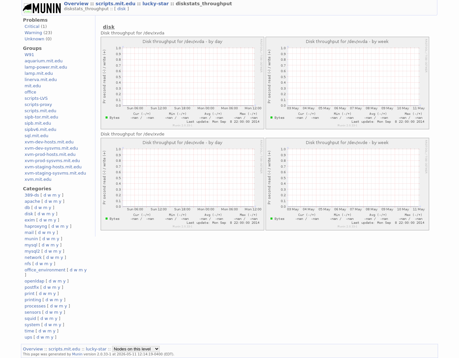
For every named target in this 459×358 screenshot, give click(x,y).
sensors (33, 312)
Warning (33, 32)
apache (32, 201)
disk (122, 8)
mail (29, 232)
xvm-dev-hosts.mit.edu (49, 141)
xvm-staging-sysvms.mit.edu (55, 173)
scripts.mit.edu (116, 3)
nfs (28, 263)
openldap (34, 281)
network (33, 257)
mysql (31, 244)
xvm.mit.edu (38, 179)
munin (31, 238)
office (30, 92)
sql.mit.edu (37, 135)
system (32, 324)
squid (30, 318)
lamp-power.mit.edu (46, 67)
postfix (32, 287)
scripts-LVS (36, 98)
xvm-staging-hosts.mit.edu (53, 166)
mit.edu (33, 85)
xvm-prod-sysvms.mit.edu (52, 160)
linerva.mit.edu (41, 79)
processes (35, 306)
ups (28, 337)
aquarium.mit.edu (44, 60)
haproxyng (36, 226)
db (27, 207)
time (29, 330)
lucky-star (156, 3)
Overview (77, 3)
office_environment (45, 269)
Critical (32, 26)
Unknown (34, 38)
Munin (77, 354)
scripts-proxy (38, 104)
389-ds (32, 195)
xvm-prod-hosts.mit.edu (50, 154)
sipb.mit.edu (38, 123)
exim (30, 220)
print (29, 293)
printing (33, 299)
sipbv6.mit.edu (40, 129)
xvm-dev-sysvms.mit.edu (51, 148)
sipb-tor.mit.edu (41, 117)
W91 (29, 54)
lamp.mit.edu (39, 73)
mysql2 (32, 251)
